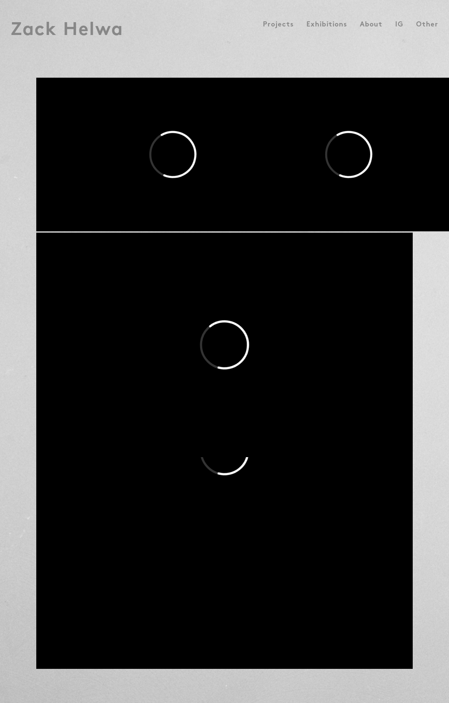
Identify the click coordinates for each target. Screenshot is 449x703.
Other (427, 25)
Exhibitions (326, 25)
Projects (278, 25)
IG (399, 25)
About (371, 25)
